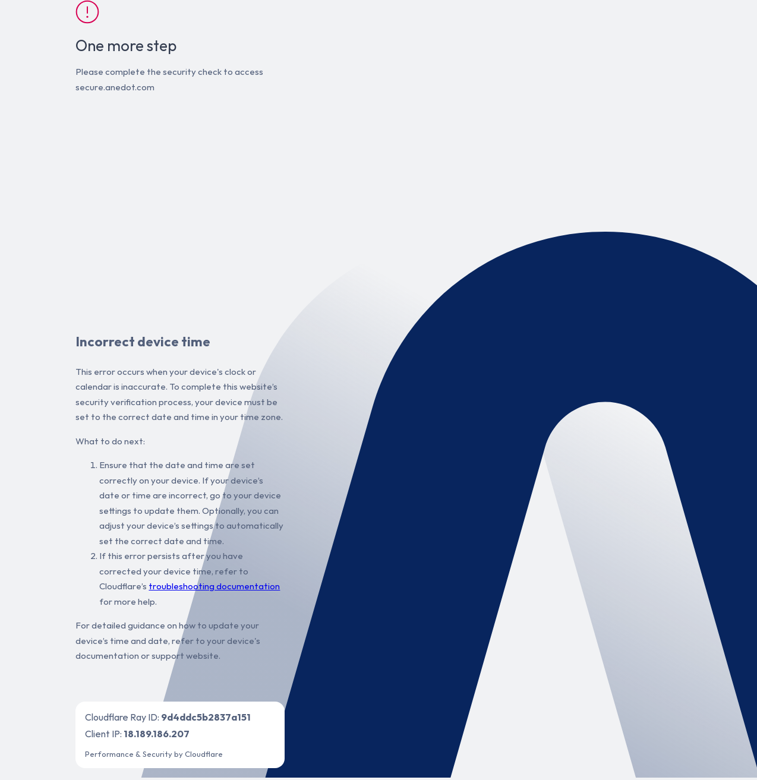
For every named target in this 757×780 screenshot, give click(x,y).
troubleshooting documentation (214, 586)
